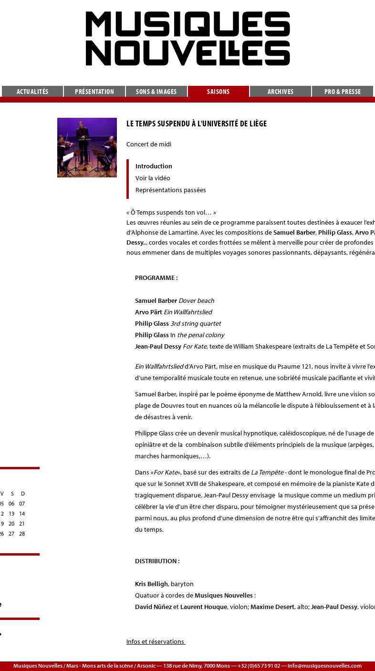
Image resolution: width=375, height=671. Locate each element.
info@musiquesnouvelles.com (325, 665)
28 (22, 533)
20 (11, 523)
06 (11, 503)
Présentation (94, 91)
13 (11, 513)
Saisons (218, 91)
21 (22, 523)
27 (11, 533)
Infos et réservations (156, 641)
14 (22, 513)
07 (22, 503)
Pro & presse (342, 91)
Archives (281, 91)
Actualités (33, 91)
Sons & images (156, 91)
